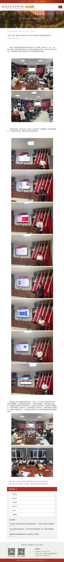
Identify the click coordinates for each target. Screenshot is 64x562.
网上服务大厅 (22, 1)
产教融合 (14, 514)
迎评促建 (14, 502)
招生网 (35, 1)
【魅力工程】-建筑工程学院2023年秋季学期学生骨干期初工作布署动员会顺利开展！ (30, 481)
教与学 (14, 510)
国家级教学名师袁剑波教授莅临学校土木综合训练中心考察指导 (24, 534)
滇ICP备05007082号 (41, 560)
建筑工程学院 (14, 31)
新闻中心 (21, 31)
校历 (30, 1)
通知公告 (14, 498)
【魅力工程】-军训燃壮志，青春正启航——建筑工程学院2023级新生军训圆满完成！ (30, 483)
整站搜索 (42, 1)
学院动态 (27, 31)
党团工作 (14, 506)
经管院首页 (24, 544)
